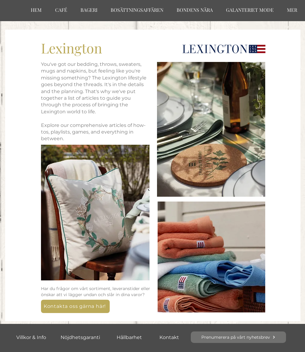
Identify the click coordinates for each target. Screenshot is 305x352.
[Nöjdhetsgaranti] (80, 337)
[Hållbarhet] (129, 337)
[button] (75, 306)
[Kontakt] (169, 337)
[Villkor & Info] (31, 337)
